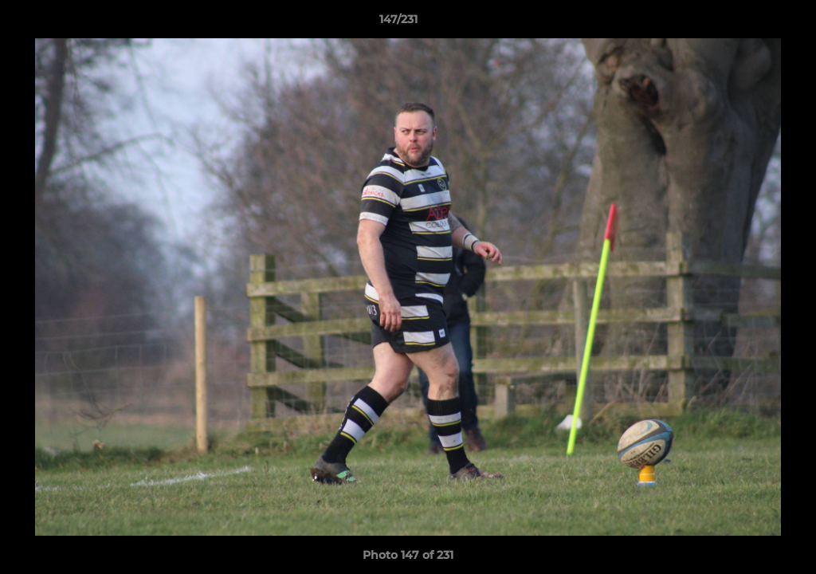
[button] (749, 23)
